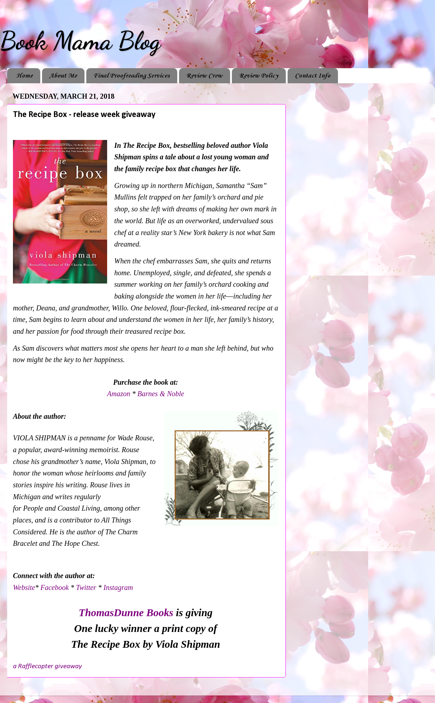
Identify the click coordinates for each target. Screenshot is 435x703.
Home (24, 76)
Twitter (86, 587)
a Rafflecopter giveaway (47, 666)
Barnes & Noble (160, 394)
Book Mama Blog (80, 41)
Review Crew (204, 76)
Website (24, 587)
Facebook (54, 587)
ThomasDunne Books (126, 612)
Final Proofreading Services (131, 76)
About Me (63, 76)
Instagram (118, 587)
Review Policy (258, 76)
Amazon (119, 394)
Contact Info (312, 76)
